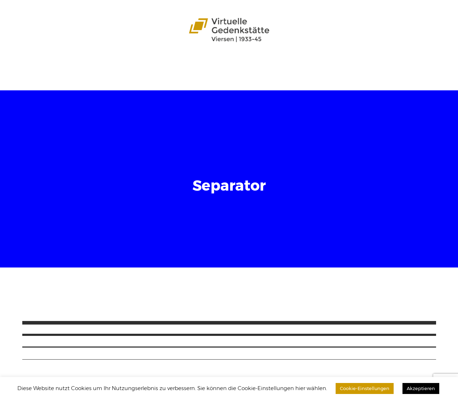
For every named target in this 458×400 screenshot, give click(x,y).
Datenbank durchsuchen (388, 64)
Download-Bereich (54, 76)
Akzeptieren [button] (421, 388)
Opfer (132, 64)
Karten (181, 64)
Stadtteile (106, 64)
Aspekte (156, 64)
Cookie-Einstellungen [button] (364, 388)
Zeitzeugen (210, 64)
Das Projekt (73, 64)
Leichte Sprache (327, 64)
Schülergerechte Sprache (265, 64)
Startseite (40, 64)
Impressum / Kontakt (114, 76)
